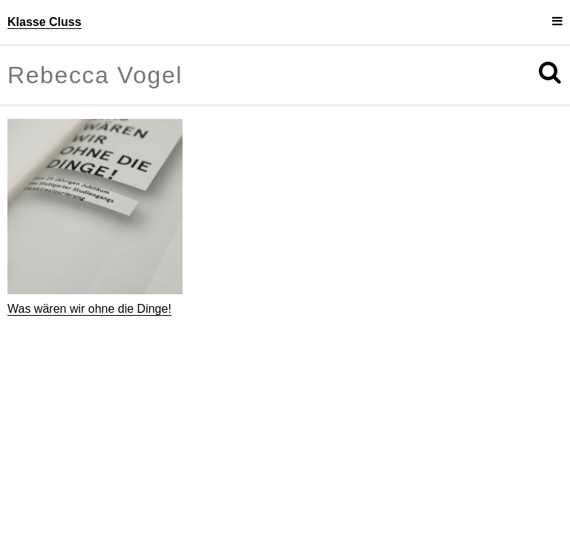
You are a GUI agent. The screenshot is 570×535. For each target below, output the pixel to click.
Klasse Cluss (44, 22)
